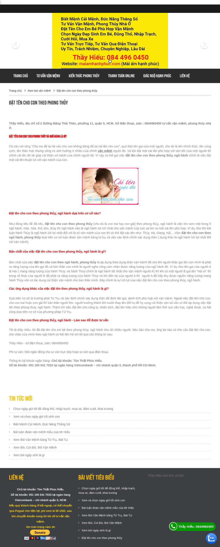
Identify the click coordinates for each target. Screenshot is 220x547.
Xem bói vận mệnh (39, 90)
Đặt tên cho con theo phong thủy (77, 90)
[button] (24, 41)
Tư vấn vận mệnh (48, 75)
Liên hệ (185, 75)
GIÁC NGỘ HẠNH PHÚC (157, 75)
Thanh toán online (121, 75)
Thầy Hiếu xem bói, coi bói (165, 475)
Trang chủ (20, 75)
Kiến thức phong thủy (84, 75)
